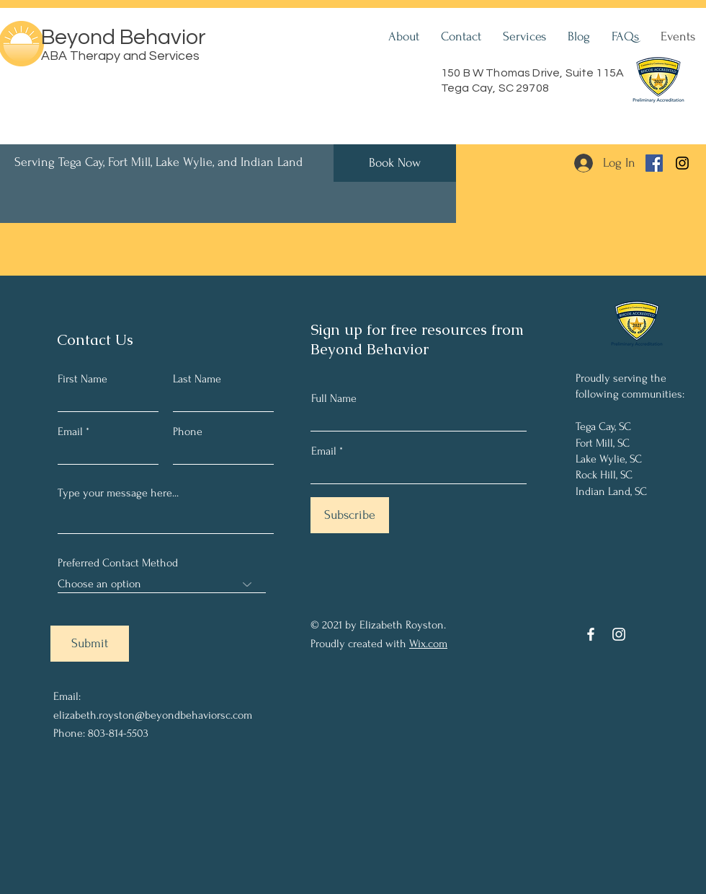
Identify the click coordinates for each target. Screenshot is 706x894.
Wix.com (428, 643)
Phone (187, 431)
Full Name (334, 398)
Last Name (197, 379)
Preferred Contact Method (118, 563)
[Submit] (89, 644)
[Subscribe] (349, 515)
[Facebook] (654, 163)
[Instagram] (682, 163)
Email (70, 431)
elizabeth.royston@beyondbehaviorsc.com (152, 715)
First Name (82, 379)
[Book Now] (395, 163)
